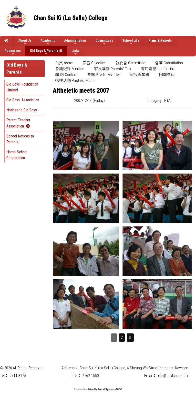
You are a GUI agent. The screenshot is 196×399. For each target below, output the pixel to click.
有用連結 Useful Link (158, 69)
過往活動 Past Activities (74, 80)
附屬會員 (167, 74)
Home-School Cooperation (16, 155)
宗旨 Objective (94, 63)
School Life (130, 42)
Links (76, 52)
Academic (48, 42)
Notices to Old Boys (21, 110)
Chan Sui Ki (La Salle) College (70, 17)
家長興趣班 (139, 74)
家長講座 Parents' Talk (112, 69)
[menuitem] (64, 63)
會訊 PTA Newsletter (103, 74)
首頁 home (64, 63)
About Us (24, 42)
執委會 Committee (130, 63)
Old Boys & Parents (44, 52)
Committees (104, 42)
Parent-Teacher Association (18, 123)
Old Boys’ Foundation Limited (22, 87)
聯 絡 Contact (66, 74)
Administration (75, 42)
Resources (13, 52)
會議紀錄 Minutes (69, 69)
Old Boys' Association (22, 100)
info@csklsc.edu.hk (172, 375)
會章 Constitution (169, 63)
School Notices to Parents (20, 139)
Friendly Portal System (101, 389)
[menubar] (122, 72)
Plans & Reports (160, 40)
